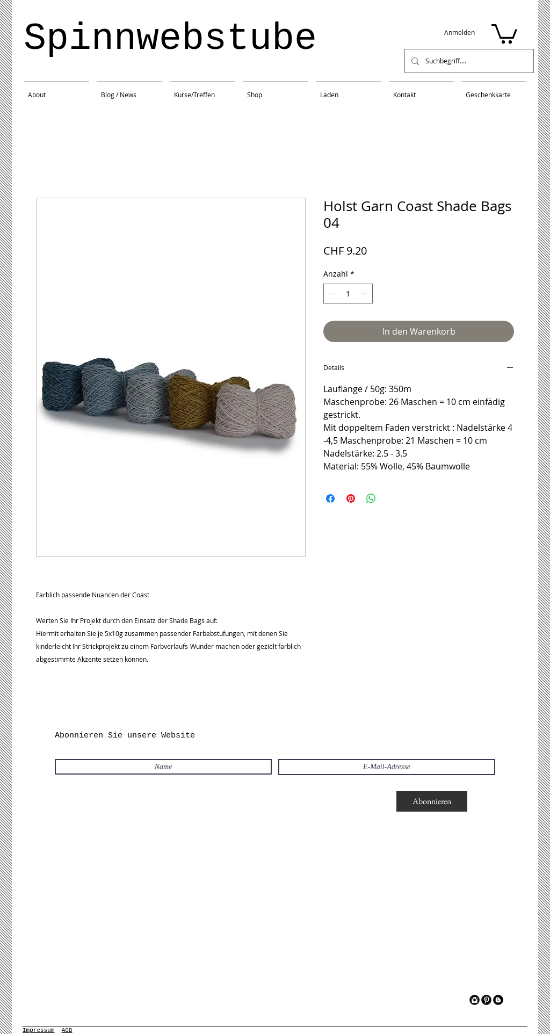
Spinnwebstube (170, 39)
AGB (67, 1030)
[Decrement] (331, 293)
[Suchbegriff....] (468, 61)
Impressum (38, 1030)
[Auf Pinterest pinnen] (350, 498)
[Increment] (364, 293)
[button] (504, 33)
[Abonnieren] (431, 801)
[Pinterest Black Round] (486, 1000)
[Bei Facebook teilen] (330, 498)
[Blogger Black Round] (498, 1000)
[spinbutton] (348, 293)
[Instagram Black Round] (474, 1000)
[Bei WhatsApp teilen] (371, 498)
